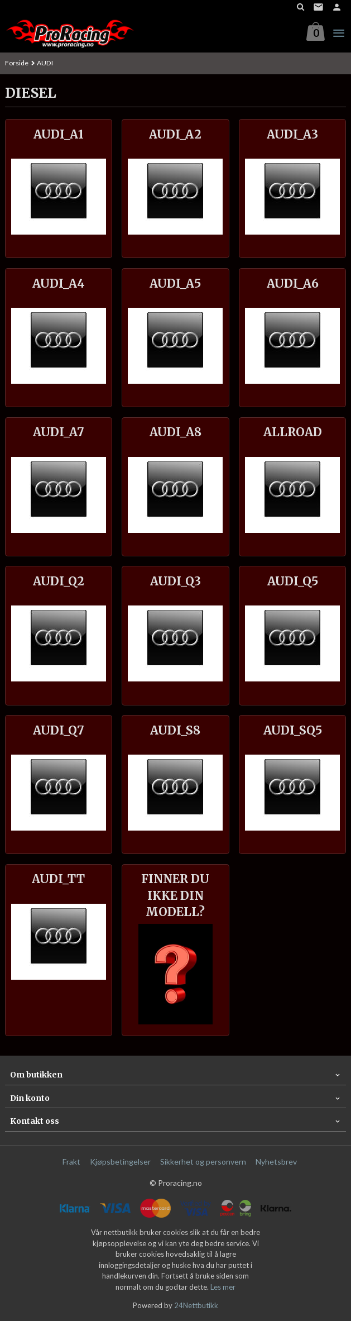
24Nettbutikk (196, 1305)
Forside (16, 63)
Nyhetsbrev (276, 1161)
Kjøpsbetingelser (120, 1161)
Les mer (222, 1286)
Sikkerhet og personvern (203, 1161)
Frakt (71, 1161)
